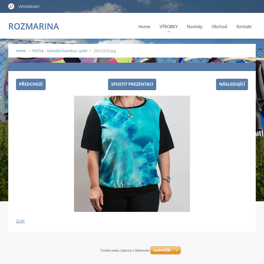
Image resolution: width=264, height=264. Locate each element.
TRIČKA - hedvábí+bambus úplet (59, 50)
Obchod (219, 26)
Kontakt (244, 26)
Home (144, 26)
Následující (232, 84)
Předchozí (31, 84)
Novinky (194, 26)
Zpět (20, 221)
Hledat (11, 6)
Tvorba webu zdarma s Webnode (124, 250)
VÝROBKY (169, 28)
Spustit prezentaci (132, 84)
